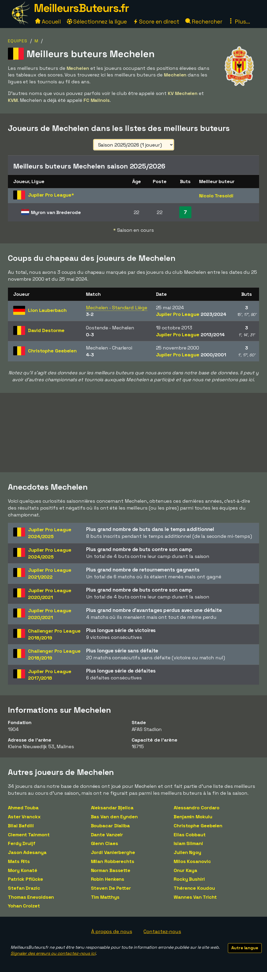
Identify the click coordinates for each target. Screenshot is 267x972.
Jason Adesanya (27, 852)
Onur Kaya (185, 870)
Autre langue (244, 948)
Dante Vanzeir (107, 835)
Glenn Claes (104, 843)
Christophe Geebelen (198, 826)
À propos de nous (111, 931)
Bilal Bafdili (21, 826)
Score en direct (156, 21)
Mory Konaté (22, 870)
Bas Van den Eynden (114, 817)
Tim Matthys (105, 897)
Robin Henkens (108, 879)
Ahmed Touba (23, 808)
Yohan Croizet (24, 906)
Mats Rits (19, 861)
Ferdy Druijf (21, 843)
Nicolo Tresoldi (216, 196)
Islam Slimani (188, 843)
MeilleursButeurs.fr (81, 8)
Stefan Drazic (24, 888)
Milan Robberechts (112, 861)
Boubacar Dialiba (110, 826)
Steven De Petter (111, 888)
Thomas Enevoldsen (31, 897)
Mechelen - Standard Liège (116, 308)
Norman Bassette (111, 870)
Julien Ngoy (187, 852)
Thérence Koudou (194, 888)
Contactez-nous (162, 931)
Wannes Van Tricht (195, 897)
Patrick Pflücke (25, 879)
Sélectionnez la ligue (97, 21)
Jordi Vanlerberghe (113, 852)
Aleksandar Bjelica (112, 808)
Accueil (48, 21)
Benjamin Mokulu (193, 817)
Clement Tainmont (28, 835)
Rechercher (203, 21)
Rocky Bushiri (189, 879)
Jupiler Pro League (191, 314)
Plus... (239, 21)
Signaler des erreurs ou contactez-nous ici (53, 953)
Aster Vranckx (24, 817)
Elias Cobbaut (190, 835)
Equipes (17, 41)
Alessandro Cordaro (196, 808)
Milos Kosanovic (192, 861)
